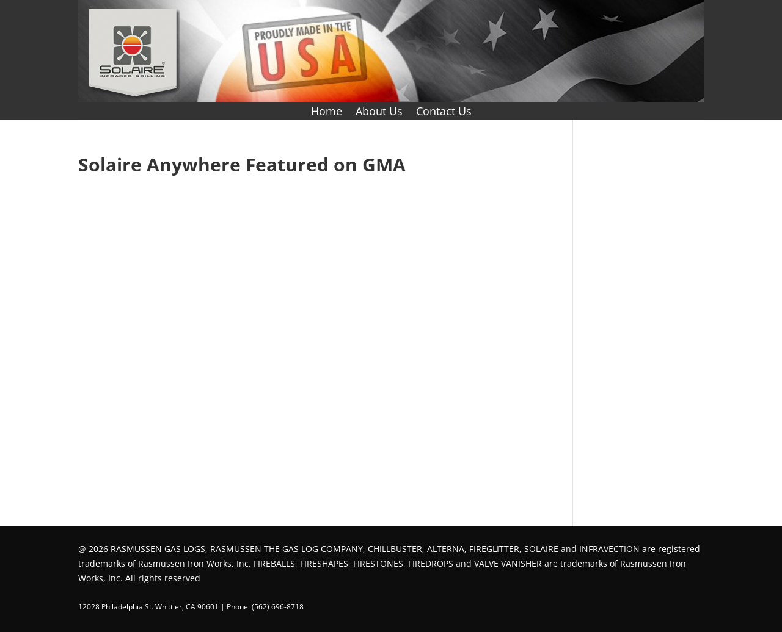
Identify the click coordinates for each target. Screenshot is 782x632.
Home (326, 112)
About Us (379, 112)
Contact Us (444, 112)
